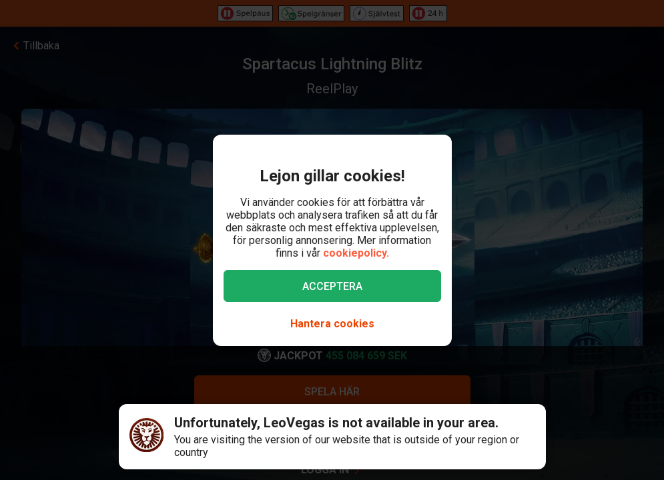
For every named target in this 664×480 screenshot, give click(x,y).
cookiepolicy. (356, 253)
